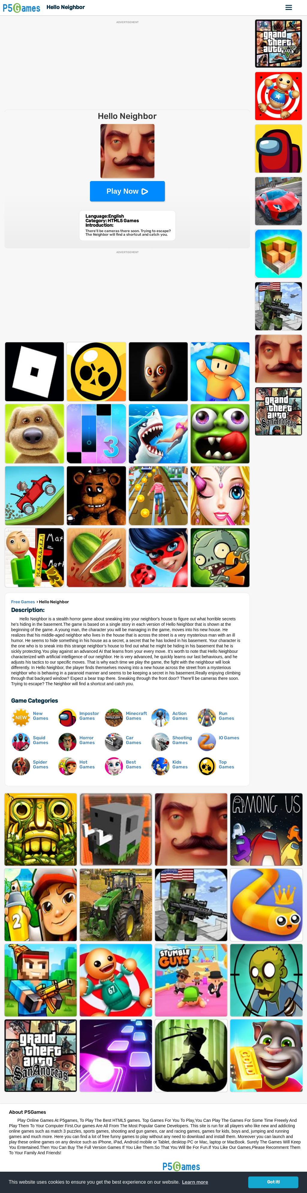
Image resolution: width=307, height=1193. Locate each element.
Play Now (122, 191)
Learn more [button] (195, 1182)
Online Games (289, 7)
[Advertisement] (127, 66)
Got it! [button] (273, 1182)
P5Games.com (182, 1166)
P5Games (22, 7)
